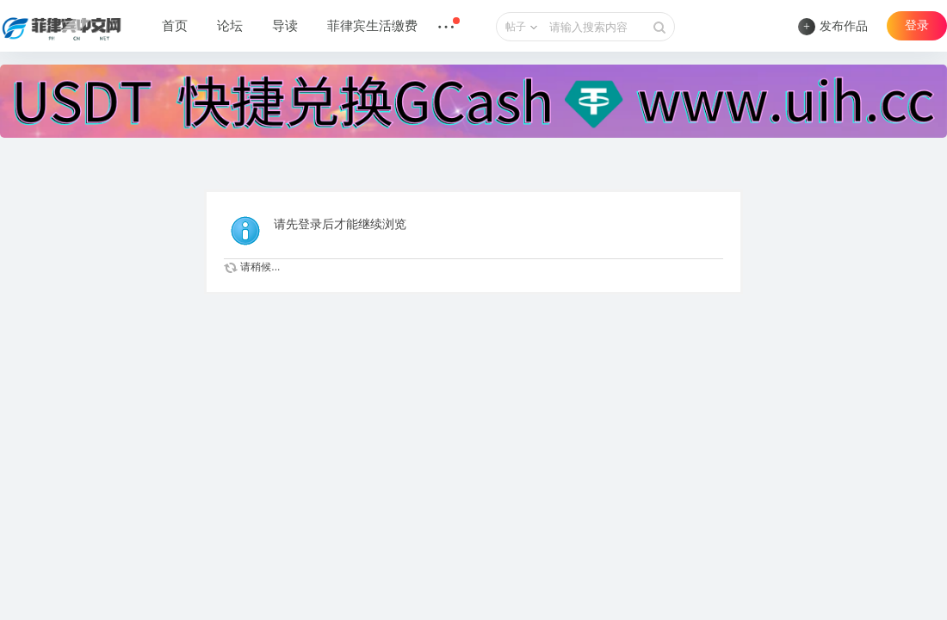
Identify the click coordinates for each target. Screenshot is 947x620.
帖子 (515, 27)
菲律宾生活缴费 (372, 26)
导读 (285, 26)
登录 (917, 25)
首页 (175, 26)
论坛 (230, 26)
